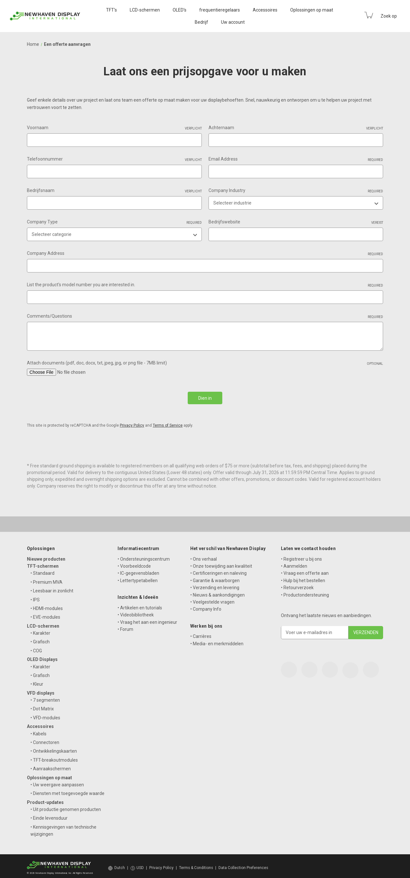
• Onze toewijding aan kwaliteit (221, 562)
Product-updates (45, 798)
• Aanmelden (294, 562)
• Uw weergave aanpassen (57, 780)
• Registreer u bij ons (301, 555)
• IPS (35, 595)
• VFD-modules (45, 713)
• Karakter (40, 629)
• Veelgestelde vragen (212, 598)
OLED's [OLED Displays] (179, 10)
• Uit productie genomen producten (65, 805)
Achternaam (296, 128)
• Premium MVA (46, 578)
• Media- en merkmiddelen (216, 639)
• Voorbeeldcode (134, 562)
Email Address (296, 159)
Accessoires (40, 722)
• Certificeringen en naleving (218, 569)
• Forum (125, 625)
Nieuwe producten (46, 555)
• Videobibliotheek (136, 611)
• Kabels (38, 729)
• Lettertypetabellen (138, 576)
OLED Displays (42, 655)
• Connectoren (44, 738)
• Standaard (42, 569)
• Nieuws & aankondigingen (217, 591)
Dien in (205, 398)
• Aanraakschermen (50, 765)
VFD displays (40, 689)
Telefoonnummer (114, 159)
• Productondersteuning (305, 591)
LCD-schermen (43, 622)
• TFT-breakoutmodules (54, 756)
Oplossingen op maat (49, 773)
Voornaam (114, 128)
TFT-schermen (43, 562)
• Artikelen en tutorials (140, 603)
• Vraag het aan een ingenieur (147, 618)
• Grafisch (40, 638)
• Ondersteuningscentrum (144, 555)
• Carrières (200, 632)
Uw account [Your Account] (233, 22)
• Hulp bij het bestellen (303, 576)
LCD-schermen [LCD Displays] (145, 10)
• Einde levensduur (49, 814)
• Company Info (205, 605)
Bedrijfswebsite (296, 222)
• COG (36, 646)
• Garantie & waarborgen (215, 576)
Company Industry (296, 191)
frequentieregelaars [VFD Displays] (219, 10)
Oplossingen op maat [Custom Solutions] (311, 10)
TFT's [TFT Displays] (111, 10)
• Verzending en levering (214, 584)
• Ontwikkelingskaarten (53, 747)
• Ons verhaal (203, 555)
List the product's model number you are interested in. (205, 285)
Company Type (114, 222)
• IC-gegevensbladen (138, 569)
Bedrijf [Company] (201, 22)
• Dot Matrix (42, 705)
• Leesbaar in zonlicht (51, 587)
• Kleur (36, 680)
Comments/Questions (205, 316)
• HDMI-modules (46, 604)
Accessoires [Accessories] (265, 10)
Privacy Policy (132, 421)
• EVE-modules (45, 613)
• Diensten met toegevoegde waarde (67, 789)
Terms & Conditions (196, 864)
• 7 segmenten (45, 696)
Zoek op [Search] (389, 16)
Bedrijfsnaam (114, 191)
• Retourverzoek (297, 584)
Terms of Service (168, 421)
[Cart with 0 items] (368, 15)
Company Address (205, 253)
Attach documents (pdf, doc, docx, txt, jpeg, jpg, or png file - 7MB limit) (205, 363)
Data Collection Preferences (243, 864)
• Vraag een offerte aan (305, 569)
